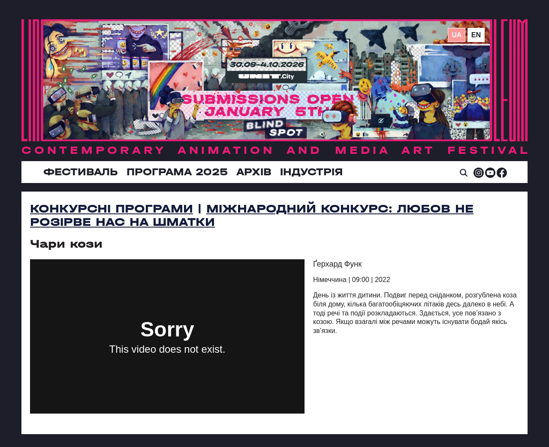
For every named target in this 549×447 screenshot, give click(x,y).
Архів (253, 172)
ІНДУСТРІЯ (311, 172)
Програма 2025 (177, 172)
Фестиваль (80, 172)
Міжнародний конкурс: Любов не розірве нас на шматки (252, 215)
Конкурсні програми (111, 209)
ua (457, 35)
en (476, 35)
